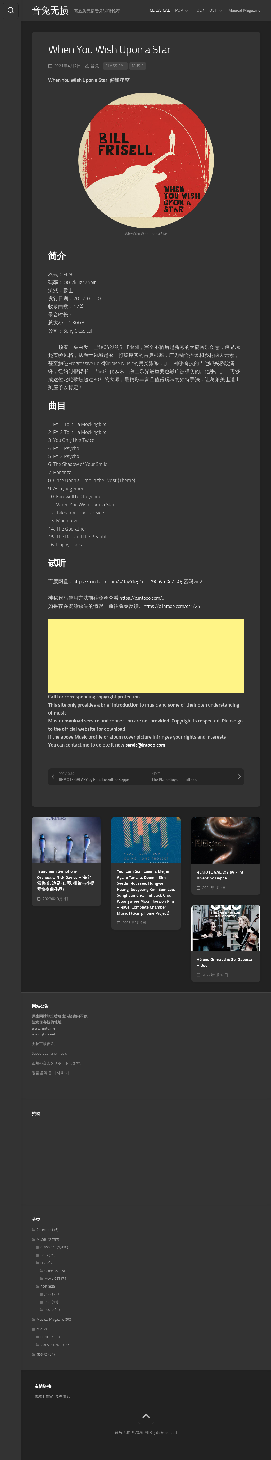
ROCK (48, 1310)
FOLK (199, 10)
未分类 (42, 1355)
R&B (47, 1303)
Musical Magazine (244, 10)
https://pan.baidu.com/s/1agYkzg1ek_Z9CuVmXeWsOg (132, 582)
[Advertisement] (146, 656)
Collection (44, 1230)
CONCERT (47, 1338)
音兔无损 (50, 10)
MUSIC (138, 66)
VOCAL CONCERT (53, 1345)
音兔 (95, 66)
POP (179, 10)
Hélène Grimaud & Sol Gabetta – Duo (224, 963)
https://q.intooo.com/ (143, 599)
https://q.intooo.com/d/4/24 (174, 607)
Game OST (52, 1271)
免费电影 (62, 1397)
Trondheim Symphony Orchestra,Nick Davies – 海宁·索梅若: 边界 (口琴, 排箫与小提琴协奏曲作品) (65, 880)
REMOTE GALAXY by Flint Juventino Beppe (220, 875)
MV (39, 1329)
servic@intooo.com (146, 746)
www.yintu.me (43, 1029)
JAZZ (47, 1295)
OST (213, 10)
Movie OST (52, 1279)
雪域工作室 (43, 1397)
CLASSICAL (160, 10)
